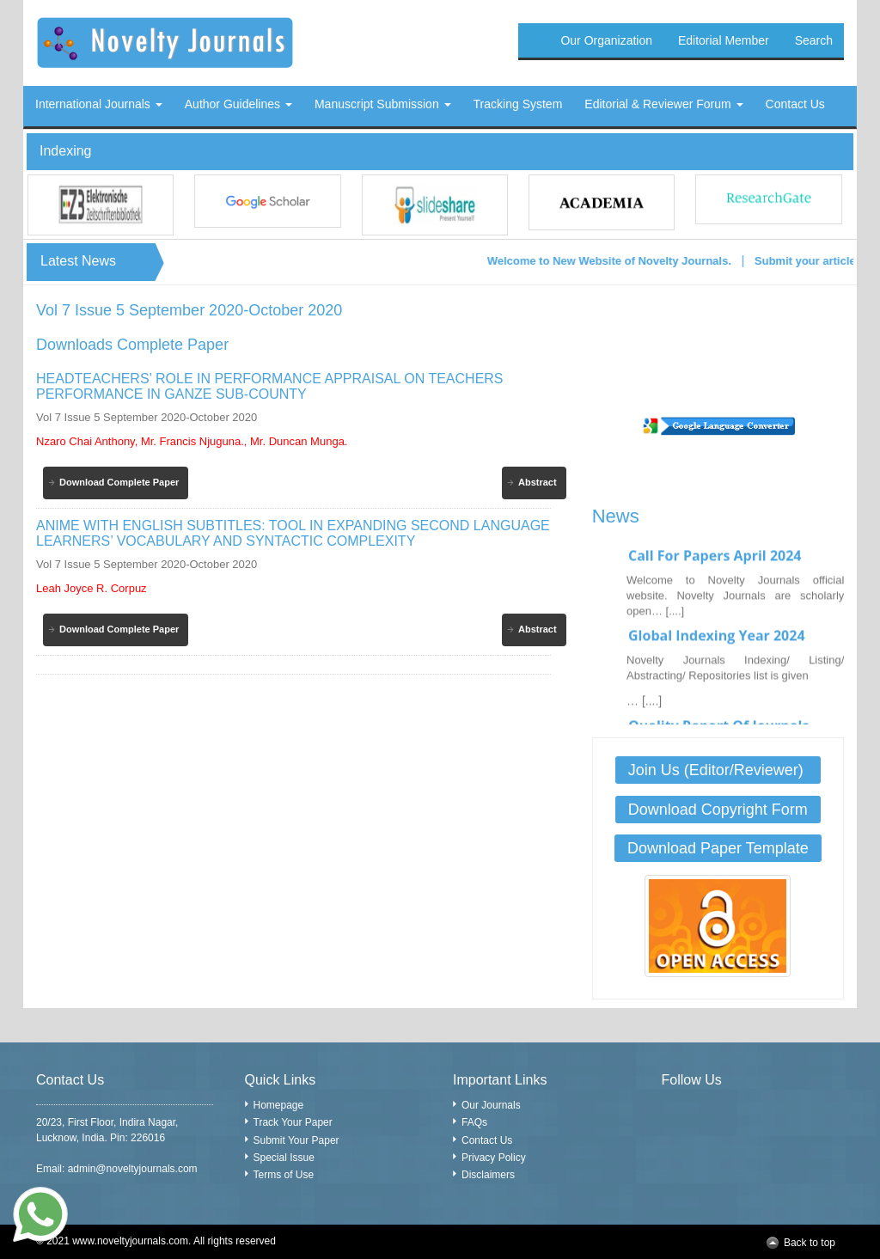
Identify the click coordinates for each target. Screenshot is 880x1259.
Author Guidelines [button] (238, 104)
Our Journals (491, 1105)
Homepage (279, 1105)
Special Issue (284, 1158)
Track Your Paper (293, 1122)
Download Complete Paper (119, 482)
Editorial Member (723, 40)
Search (814, 40)
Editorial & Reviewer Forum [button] (663, 104)
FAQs (474, 1122)
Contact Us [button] (795, 104)
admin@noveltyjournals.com (133, 1169)
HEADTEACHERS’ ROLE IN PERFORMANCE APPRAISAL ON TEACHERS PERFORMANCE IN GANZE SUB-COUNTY (270, 386)
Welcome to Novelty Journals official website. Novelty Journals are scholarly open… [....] (735, 601)
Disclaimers (488, 1175)
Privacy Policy (493, 1158)
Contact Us (486, 1140)
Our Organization (606, 40)
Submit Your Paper (296, 1140)
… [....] (644, 706)
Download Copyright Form (718, 809)
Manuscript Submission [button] (383, 104)
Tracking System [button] (518, 104)
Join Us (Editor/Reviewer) (718, 770)
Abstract (537, 482)
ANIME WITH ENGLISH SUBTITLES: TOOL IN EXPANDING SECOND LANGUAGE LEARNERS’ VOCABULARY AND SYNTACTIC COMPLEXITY (293, 533)
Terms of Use (284, 1175)
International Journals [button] (98, 104)
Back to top (809, 1243)
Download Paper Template (718, 848)
